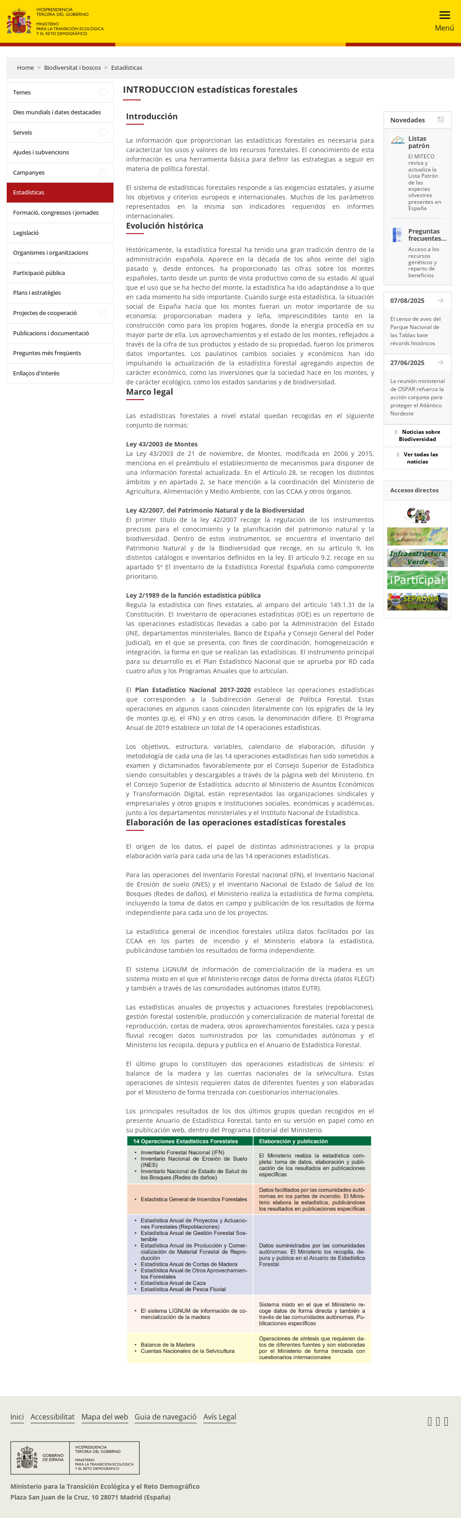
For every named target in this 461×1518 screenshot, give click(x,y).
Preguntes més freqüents (47, 353)
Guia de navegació (166, 1417)
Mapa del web (104, 1417)
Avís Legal (219, 1417)
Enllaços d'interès (36, 373)
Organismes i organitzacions (50, 252)
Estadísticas (126, 67)
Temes (22, 92)
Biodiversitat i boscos (72, 67)
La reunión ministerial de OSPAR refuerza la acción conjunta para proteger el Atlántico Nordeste (417, 397)
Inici (17, 1417)
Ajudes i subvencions (41, 152)
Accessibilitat (53, 1417)
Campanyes (29, 172)
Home (25, 67)
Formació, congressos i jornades (56, 212)
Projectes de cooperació (45, 313)
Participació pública (39, 273)
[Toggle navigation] (442, 21)
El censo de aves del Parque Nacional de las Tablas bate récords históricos (415, 331)
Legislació (26, 233)
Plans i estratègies (37, 292)
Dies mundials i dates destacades (57, 112)
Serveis (22, 132)
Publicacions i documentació (51, 333)
